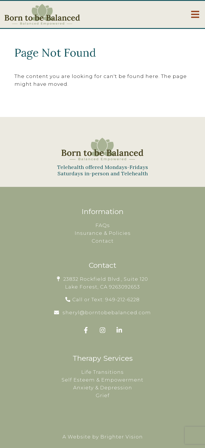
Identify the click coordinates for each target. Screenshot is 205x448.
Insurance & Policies (103, 233)
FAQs (102, 225)
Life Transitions (102, 372)
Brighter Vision (121, 437)
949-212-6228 (122, 299)
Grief (103, 395)
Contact (103, 241)
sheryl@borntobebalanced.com (106, 312)
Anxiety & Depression (102, 388)
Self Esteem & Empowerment (102, 380)
